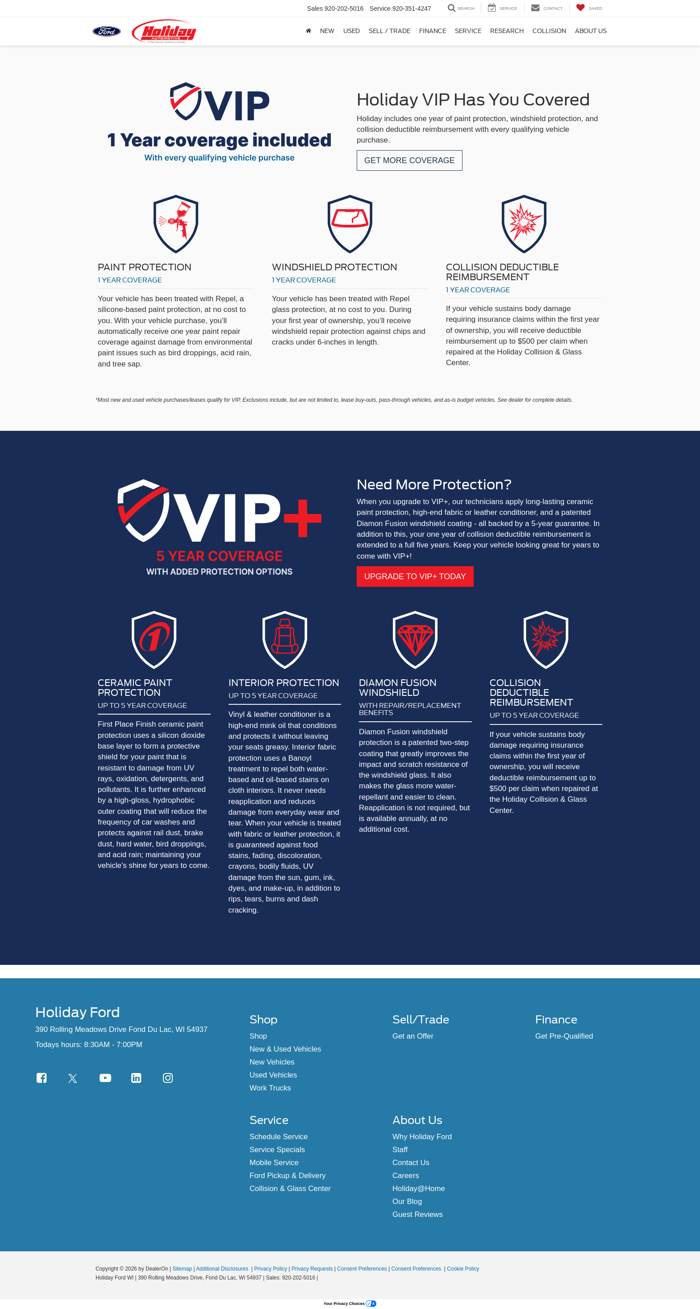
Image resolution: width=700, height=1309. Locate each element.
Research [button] (507, 31)
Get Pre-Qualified (564, 1036)
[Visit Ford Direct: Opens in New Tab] (322, 1278)
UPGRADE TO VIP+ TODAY (415, 576)
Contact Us (410, 1162)
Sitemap (182, 1269)
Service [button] (468, 31)
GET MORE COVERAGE (409, 160)
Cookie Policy (463, 1269)
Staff (400, 1149)
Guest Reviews (417, 1214)
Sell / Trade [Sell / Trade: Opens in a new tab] (389, 31)
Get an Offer (412, 1036)
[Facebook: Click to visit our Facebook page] (47, 1078)
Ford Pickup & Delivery (288, 1175)
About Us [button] (591, 31)
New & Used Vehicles (285, 1049)
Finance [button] (432, 31)
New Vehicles (272, 1062)
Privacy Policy (270, 1269)
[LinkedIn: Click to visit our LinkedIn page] (142, 1078)
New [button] (327, 31)
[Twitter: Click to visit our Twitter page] (79, 1078)
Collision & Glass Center (290, 1188)
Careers (405, 1175)
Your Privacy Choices (350, 1303)
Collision (549, 31)
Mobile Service (274, 1162)
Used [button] (351, 31)
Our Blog (407, 1201)
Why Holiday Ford (422, 1136)
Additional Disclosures (223, 1269)
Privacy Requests (312, 1269)
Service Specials (277, 1149)
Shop (258, 1036)
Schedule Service (279, 1136)
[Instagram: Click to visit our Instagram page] (174, 1078)
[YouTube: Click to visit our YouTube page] (110, 1078)
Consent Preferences (362, 1269)
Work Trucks (270, 1088)
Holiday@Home (418, 1188)
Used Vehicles (273, 1075)
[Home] (308, 31)
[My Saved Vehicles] (589, 8)
